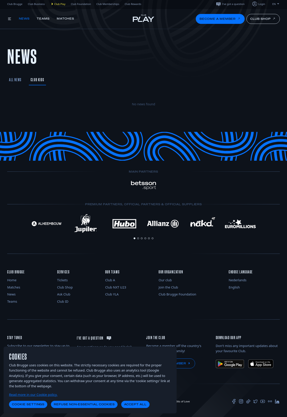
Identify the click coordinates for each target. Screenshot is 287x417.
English (234, 287)
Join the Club (168, 287)
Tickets (62, 280)
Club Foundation (81, 4)
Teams (43, 18)
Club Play (58, 4)
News (24, 18)
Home (11, 280)
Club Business (36, 4)
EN (276, 4)
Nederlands (237, 280)
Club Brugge (14, 4)
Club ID (62, 301)
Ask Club (64, 294)
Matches (65, 18)
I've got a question (230, 4)
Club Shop (65, 287)
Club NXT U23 (115, 287)
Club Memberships (107, 4)
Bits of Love (181, 401)
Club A (110, 280)
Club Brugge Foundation (177, 294)
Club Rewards (133, 4)
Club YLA (112, 294)
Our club (165, 280)
